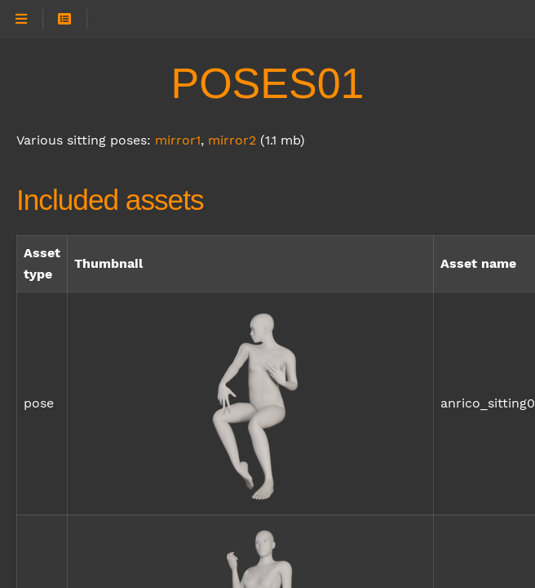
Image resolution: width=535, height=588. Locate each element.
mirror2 (232, 140)
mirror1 (178, 140)
